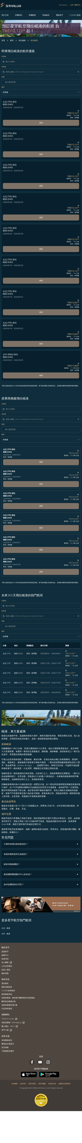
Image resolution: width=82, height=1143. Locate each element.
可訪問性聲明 (7, 1008)
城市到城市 (32, 1084)
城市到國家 (42, 1084)
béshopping (63, 5)
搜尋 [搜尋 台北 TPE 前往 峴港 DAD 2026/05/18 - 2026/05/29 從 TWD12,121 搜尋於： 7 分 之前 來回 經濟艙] (41, 186)
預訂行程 (5, 15)
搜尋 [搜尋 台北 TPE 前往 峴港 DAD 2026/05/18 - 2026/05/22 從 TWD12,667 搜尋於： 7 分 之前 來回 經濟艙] (41, 344)
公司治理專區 (7, 966)
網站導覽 (5, 973)
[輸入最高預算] (41, 82)
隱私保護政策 (7, 987)
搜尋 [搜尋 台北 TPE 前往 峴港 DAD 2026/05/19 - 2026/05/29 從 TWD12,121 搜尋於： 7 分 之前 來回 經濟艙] (41, 280)
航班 (12, 40)
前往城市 (23, 1084)
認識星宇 (5, 951)
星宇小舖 (7, 1030)
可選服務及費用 (8, 1051)
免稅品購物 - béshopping (13, 1022)
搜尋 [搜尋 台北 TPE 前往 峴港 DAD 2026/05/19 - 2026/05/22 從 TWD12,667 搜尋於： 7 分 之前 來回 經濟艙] (41, 312)
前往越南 (22, 40)
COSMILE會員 (75, 15)
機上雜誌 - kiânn (10, 1026)
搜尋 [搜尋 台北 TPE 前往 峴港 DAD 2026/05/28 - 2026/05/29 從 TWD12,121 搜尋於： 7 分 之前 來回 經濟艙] (41, 217)
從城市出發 (52, 1084)
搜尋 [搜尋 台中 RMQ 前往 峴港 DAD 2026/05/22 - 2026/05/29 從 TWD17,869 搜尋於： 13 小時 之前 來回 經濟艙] (41, 375)
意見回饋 (5, 1047)
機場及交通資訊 (8, 1044)
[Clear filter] (78, 72)
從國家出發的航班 (64, 1084)
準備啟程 (45, 15)
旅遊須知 (5, 959)
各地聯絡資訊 (7, 1040)
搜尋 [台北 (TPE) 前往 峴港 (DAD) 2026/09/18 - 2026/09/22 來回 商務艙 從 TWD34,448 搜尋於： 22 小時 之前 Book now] (41, 462)
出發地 (4, 56)
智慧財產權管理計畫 (9, 1005)
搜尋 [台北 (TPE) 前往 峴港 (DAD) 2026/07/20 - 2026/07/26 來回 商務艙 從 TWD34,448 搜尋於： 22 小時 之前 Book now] (41, 572)
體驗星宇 (59, 15)
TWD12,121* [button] (13, 30)
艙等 (3, 87)
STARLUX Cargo (9, 1018)
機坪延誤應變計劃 (9, 1001)
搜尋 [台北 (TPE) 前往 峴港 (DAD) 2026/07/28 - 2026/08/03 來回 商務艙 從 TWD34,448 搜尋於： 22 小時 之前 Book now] (41, 528)
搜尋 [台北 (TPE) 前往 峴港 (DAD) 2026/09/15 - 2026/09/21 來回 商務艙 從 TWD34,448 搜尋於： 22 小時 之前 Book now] (41, 550)
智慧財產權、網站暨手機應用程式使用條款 (18, 998)
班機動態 (32, 15)
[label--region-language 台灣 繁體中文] (75, 4)
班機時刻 (18, 15)
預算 (3, 77)
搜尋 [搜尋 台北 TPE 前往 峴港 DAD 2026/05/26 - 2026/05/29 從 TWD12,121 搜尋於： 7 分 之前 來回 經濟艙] (41, 123)
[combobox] (42, 61)
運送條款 (5, 983)
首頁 (3, 40)
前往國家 (15, 1084)
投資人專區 (6, 969)
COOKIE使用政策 (8, 990)
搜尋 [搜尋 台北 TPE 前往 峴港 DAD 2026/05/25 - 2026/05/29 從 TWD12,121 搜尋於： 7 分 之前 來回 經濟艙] (41, 154)
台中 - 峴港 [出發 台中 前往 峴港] (6, 933)
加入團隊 (7, 962)
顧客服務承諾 (7, 994)
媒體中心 (5, 955)
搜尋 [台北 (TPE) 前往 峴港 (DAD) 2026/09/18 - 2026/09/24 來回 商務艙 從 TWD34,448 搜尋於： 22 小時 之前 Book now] (41, 484)
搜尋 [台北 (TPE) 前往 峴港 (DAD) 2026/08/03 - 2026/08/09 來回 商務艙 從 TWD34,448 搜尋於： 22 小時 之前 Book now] (41, 506)
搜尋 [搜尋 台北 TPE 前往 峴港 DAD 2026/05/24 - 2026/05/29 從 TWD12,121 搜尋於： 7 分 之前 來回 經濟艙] (41, 249)
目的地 (4, 67)
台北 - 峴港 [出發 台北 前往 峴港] (6, 928)
